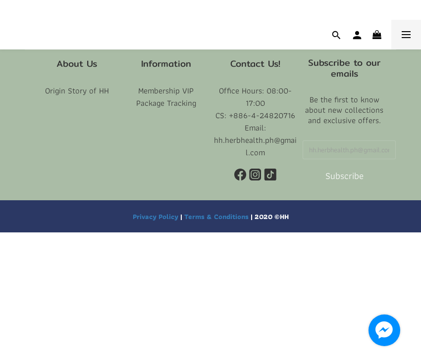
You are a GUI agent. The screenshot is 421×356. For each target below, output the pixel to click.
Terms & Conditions (216, 216)
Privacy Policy (155, 216)
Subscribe (344, 175)
